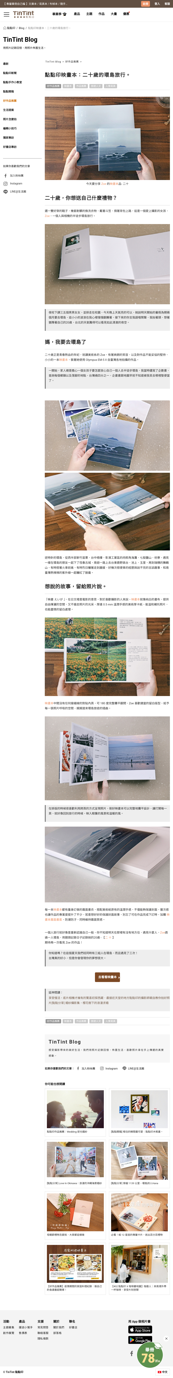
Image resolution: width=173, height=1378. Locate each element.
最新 (5, 63)
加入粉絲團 (16, 175)
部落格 (57, 1333)
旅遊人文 (96, 86)
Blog (22, 28)
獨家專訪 (8, 137)
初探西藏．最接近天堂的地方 (110, 998)
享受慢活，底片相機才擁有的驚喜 (70, 998)
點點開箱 (8, 91)
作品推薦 (81, 86)
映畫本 (68, 86)
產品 (77, 14)
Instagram (16, 183)
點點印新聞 (10, 73)
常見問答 (43, 1327)
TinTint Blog (20, 39)
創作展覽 (8, 1333)
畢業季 (59, 14)
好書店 (73, 1327)
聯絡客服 (43, 1333)
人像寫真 (111, 86)
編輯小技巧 (10, 128)
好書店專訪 (10, 146)
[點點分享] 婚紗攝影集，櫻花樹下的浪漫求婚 (80, 1003)
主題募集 (8, 1327)
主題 (89, 14)
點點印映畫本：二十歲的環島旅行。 (49, 28)
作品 (101, 14)
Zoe (103, 184)
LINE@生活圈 (18, 191)
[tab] (77, 14)
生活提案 (8, 110)
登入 (157, 3)
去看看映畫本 (107, 977)
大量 (114, 14)
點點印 (9, 28)
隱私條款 (43, 1338)
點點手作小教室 (12, 82)
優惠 (126, 14)
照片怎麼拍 (10, 119)
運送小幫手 (26, 1327)
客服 (167, 3)
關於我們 (58, 1327)
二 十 (108, 937)
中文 (164, 1372)
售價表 (23, 1333)
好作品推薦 (10, 100)
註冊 (145, 3)
